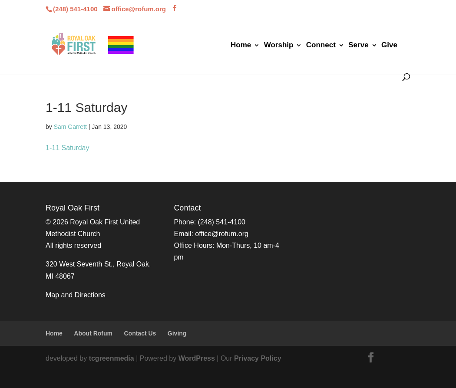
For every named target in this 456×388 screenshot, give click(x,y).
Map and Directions (76, 295)
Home (241, 45)
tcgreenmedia (111, 358)
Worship (279, 45)
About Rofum (93, 333)
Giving (177, 333)
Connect (321, 45)
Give (389, 45)
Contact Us (140, 333)
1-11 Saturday (67, 147)
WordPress (196, 358)
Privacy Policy (257, 358)
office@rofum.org (221, 233)
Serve (358, 45)
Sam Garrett (70, 126)
